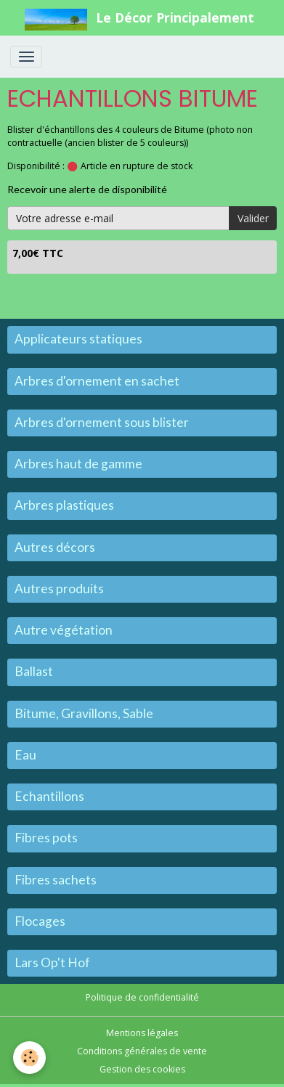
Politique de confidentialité (142, 997)
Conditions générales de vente (142, 1051)
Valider (253, 218)
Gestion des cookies (142, 1069)
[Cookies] (29, 1057)
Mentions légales (142, 1033)
